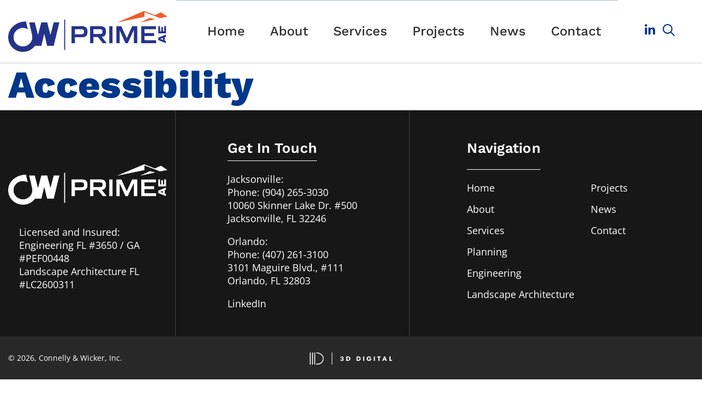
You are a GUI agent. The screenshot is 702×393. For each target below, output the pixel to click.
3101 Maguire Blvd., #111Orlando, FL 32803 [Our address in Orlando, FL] (285, 274)
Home (226, 31)
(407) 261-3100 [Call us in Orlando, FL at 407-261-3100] (295, 254)
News (508, 31)
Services (360, 31)
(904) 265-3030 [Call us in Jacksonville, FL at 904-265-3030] (295, 192)
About (289, 31)
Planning (487, 251)
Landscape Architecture (520, 294)
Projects (438, 31)
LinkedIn (246, 303)
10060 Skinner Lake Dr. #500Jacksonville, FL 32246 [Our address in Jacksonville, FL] (292, 212)
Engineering (494, 272)
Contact (576, 31)
